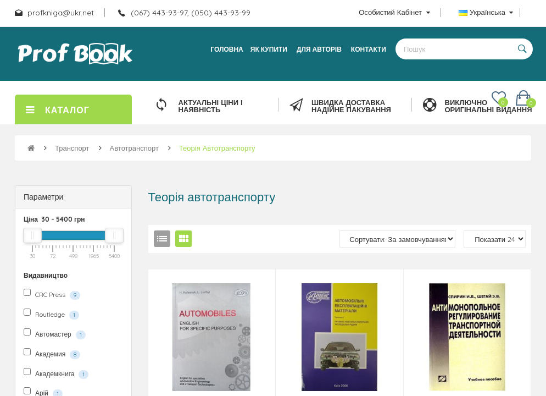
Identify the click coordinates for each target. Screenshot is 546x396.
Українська (486, 12)
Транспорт (72, 148)
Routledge (51, 314)
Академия (52, 353)
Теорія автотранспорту (217, 148)
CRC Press (52, 294)
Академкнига (56, 373)
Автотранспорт (134, 148)
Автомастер (55, 333)
